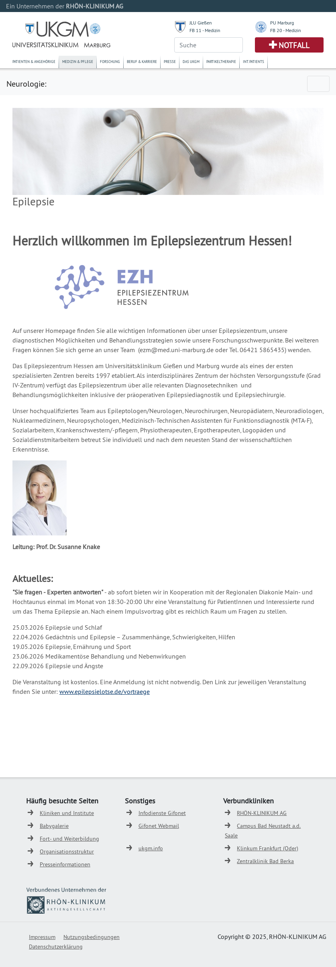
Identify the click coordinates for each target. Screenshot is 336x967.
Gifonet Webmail (158, 825)
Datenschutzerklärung (56, 946)
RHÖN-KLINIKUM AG (262, 813)
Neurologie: (26, 84)
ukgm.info (150, 848)
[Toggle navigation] (318, 84)
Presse (170, 61)
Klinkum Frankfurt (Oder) (267, 848)
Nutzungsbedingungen (91, 937)
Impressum (42, 937)
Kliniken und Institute (67, 813)
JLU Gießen (200, 23)
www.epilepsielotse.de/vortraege (104, 691)
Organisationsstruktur (67, 851)
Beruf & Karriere (142, 61)
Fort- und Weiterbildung (69, 838)
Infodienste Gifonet (162, 813)
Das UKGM (191, 61)
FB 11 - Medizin (204, 30)
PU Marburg (282, 23)
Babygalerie (54, 825)
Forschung (110, 61)
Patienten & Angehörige (33, 61)
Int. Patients (253, 61)
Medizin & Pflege (77, 61)
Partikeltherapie (221, 61)
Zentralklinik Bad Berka (265, 861)
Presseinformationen (65, 864)
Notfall (294, 45)
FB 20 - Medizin (285, 30)
